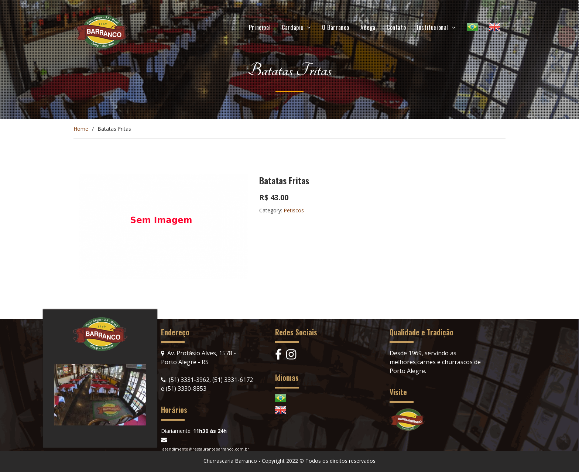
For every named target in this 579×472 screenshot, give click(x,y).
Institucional (432, 27)
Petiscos (294, 210)
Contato (396, 27)
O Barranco (335, 27)
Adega (368, 27)
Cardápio (293, 27)
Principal (260, 27)
